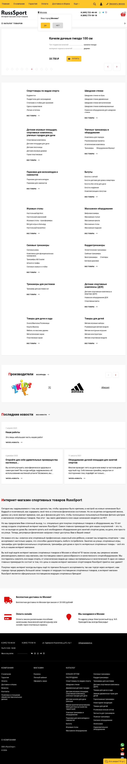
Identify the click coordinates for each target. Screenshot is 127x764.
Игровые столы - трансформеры (39, 221)
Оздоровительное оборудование (100, 728)
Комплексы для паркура (94, 137)
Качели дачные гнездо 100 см (71, 38)
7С (49, 387)
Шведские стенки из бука (95, 96)
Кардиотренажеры (95, 245)
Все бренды (42, 374)
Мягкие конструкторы (93, 334)
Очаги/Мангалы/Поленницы (38, 323)
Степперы (104, 257)
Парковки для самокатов (37, 183)
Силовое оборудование (102, 720)
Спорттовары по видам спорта (43, 91)
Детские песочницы (34, 147)
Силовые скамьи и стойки (37, 267)
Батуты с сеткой (91, 177)
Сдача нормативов (34, 106)
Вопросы (4, 688)
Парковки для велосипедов (38, 179)
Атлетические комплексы (95, 144)
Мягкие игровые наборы (94, 323)
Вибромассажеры (92, 213)
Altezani (105, 387)
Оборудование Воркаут (105, 148)
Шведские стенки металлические (98, 103)
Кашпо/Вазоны (33, 327)
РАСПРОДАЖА (72, 678)
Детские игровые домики (37, 151)
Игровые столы (35, 208)
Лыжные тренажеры (101, 717)
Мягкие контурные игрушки (95, 331)
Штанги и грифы (33, 263)
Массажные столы (92, 224)
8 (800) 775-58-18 (89, 15)
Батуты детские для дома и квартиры (100, 180)
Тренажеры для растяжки (41, 284)
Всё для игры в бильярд (36, 224)
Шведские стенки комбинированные (99, 106)
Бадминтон (31, 96)
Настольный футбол (35, 213)
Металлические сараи (35, 334)
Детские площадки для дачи (38, 144)
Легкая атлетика (33, 110)
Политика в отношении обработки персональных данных (11, 697)
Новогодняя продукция (102, 703)
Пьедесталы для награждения (39, 99)
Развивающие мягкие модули (97, 327)
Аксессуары (98, 724)
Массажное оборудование (99, 208)
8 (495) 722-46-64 (89, 12)
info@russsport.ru (85, 643)
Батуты (88, 172)
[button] (7, 69)
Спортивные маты (92, 301)
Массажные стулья (92, 217)
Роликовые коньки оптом (103, 710)
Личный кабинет (40, 678)
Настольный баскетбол (36, 228)
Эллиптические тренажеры (95, 250)
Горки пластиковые (34, 155)
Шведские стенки (94, 91)
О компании (19, 4)
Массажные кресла (92, 221)
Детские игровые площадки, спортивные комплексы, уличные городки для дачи (42, 132)
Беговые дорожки (92, 261)
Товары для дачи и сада (39, 318)
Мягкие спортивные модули (96, 338)
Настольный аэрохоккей (36, 217)
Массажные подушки (93, 228)
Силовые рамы (33, 250)
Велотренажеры (91, 257)
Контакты (5, 692)
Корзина (37, 674)
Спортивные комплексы (36, 140)
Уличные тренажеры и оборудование (97, 131)
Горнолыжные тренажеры (103, 699)
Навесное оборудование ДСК (96, 297)
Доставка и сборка (61, 4)
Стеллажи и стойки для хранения (40, 103)
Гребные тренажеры (93, 254)
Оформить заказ (40, 681)
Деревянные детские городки (77, 688)
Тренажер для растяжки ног (38, 289)
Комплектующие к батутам (95, 191)
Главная (6, 4)
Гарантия (33, 4)
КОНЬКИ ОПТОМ (72, 674)
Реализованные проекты (95, 141)
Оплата (44, 4)
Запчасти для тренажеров (103, 713)
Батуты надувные (92, 188)
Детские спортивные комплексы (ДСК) (96, 285)
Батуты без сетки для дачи (95, 184)
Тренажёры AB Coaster (35, 259)
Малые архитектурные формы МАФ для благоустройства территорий (78, 707)
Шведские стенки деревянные (96, 99)
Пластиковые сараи (35, 338)
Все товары (33, 115)
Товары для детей (94, 318)
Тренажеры (89, 148)
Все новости (43, 414)
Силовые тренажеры (38, 245)
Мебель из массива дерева (37, 331)
